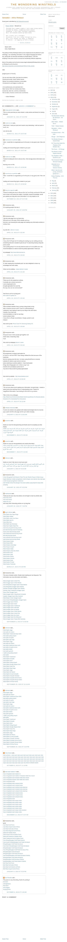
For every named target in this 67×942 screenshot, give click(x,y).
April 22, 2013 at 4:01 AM (16, 232)
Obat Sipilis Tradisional (9, 656)
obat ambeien (6, 755)
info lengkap (6, 887)
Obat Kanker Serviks (8, 558)
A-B (51, 36)
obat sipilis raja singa (8, 639)
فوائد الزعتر (23, 447)
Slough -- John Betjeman (58, 136)
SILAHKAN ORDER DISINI (31, 762)
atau (39, 479)
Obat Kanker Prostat (8, 562)
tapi (41, 479)
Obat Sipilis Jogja (7, 630)
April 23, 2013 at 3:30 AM (16, 298)
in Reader (63, 1)
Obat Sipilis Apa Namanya (10, 524)
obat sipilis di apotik (8, 637)
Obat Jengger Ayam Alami (10, 603)
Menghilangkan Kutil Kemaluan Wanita (13, 859)
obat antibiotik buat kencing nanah (12, 537)
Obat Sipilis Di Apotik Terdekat (11, 676)
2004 (51, 97)
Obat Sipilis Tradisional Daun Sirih (12, 634)
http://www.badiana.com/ (22, 376)
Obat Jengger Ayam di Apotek (11, 609)
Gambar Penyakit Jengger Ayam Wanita (14, 588)
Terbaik (8, 482)
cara (32, 479)
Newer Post (5, 14)
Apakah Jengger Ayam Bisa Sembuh (13, 596)
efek (42, 482)
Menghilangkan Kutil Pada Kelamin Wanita (14, 861)
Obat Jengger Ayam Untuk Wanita (12, 582)
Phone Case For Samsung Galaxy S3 (23, 323)
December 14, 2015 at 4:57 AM (17, 814)
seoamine (7, 420)
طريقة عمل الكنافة (8, 428)
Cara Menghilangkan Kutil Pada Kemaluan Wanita (16, 855)
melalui (14, 479)
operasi (35, 479)
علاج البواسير (9, 445)
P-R (61, 61)
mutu (21, 482)
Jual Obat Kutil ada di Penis (10, 828)
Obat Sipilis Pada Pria (9, 666)
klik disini (5, 881)
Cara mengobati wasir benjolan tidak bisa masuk (16, 777)
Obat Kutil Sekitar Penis (9, 832)
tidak (38, 477)
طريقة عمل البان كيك (18, 428)
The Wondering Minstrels (33, 4)
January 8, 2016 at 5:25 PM (16, 871)
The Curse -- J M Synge (57, 149)
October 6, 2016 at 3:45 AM (17, 892)
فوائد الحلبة (40, 445)
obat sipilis (6, 655)
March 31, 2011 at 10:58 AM (16, 167)
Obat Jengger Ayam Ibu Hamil (11, 615)
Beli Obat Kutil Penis (8, 863)
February (54, 188)
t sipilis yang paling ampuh (10, 653)
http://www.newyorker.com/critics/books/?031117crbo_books (18, 66)
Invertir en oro (8, 123)
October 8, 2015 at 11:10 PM (17, 765)
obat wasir (14, 755)
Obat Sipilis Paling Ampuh (10, 662)
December (54, 99)
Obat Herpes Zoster (8, 541)
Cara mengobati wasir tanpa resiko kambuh (14, 810)
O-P (51, 43)
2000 (51, 200)
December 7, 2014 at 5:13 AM (17, 452)
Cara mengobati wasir (9, 781)
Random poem (52, 22)
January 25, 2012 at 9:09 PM (17, 210)
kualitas (27, 482)
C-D (56, 36)
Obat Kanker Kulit (8, 552)
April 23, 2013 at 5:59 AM (16, 345)
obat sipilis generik (8, 651)
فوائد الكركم (29, 447)
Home (24, 14)
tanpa (39, 482)
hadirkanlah (8, 493)
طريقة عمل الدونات (39, 428)
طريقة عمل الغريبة (29, 428)
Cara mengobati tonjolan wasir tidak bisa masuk (16, 779)
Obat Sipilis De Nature (9, 672)
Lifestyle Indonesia (10, 407)
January (54, 190)
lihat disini (5, 885)
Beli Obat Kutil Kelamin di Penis (11, 867)
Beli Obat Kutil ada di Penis (10, 865)
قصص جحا (16, 447)
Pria (24, 477)
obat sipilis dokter (7, 649)
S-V (51, 64)
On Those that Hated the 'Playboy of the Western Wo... (58, 145)
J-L (51, 61)
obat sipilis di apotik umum (10, 647)
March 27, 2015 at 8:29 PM (16, 566)
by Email (55, 1)
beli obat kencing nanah (9, 535)
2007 (51, 90)
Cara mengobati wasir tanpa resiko (12, 800)
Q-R (56, 43)
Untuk (4, 477)
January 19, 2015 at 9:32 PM (17, 487)
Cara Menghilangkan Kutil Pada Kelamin (14, 840)
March (53, 185)
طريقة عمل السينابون (15, 464)
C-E (57, 57)
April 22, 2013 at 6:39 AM (16, 255)
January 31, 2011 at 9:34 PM (17, 117)
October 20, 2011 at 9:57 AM (17, 199)
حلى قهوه (23, 464)
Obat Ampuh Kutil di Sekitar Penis (12, 834)
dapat (4, 479)
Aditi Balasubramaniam (22, 21)
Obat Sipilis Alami (7, 660)
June (53, 113)
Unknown (7, 458)
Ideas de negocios (10, 190)
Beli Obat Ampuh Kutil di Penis (11, 869)
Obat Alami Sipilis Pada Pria (10, 526)
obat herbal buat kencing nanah (11, 539)
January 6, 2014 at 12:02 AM (17, 414)
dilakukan (9, 479)
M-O (56, 61)
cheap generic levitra (10, 110)
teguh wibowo (8, 512)
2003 (51, 193)
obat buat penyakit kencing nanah (12, 527)
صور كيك (15, 466)
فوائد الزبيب (6, 432)
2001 (51, 198)
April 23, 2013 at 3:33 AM (16, 326)
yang (31, 482)
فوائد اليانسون (36, 447)
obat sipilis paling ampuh (9, 635)
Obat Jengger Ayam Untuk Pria (11, 581)
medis (24, 479)
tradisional (20, 481)
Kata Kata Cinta (7, 497)
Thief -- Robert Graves (57, 126)
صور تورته (28, 464)
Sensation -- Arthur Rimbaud (12, 18)
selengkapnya (7, 883)
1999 (51, 202)
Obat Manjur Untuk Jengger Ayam (12, 598)
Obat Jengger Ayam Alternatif (11, 607)
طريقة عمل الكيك (23, 430)
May (53, 180)
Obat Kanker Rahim (8, 556)
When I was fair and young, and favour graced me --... (56, 171)
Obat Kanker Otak (8, 554)
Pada (21, 477)
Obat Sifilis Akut (7, 522)
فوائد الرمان (26, 445)
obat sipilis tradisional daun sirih (11, 645)
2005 (51, 95)
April (53, 183)
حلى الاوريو (41, 464)
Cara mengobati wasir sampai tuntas (13, 783)
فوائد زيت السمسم (18, 445)
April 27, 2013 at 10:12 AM (16, 401)
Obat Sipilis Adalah (8, 516)
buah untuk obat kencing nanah (11, 531)
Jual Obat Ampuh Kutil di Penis (11, 827)
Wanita (30, 477)
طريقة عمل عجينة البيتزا (12, 430)
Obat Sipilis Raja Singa (9, 668)
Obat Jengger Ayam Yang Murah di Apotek (14, 594)
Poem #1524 (9, 26)
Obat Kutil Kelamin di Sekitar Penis (12, 836)
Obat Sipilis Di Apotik (8, 658)
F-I (61, 57)
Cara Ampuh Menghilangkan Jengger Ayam (14, 600)
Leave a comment (26, 106)
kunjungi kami (7, 889)
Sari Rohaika (8, 877)
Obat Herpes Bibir (8, 543)
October (54, 104)
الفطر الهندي (35, 464)
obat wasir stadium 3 (10, 771)
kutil (4, 482)
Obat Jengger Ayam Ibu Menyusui (12, 617)
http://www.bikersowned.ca (18, 252)
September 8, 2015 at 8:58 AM (17, 621)
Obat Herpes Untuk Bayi (9, 545)
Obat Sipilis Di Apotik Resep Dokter (12, 679)
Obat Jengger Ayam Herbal (10, 602)
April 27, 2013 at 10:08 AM (16, 379)
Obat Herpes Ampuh (8, 547)
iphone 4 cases (15, 230)
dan (27, 477)
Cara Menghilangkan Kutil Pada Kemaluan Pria (15, 849)
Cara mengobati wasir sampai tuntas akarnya (15, 787)
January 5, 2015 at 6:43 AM (16, 468)
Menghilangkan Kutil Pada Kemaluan (13, 844)
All (61, 47)
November (54, 101)
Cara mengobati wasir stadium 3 (11, 774)
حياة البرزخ (6, 449)
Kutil (14, 477)
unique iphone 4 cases (22, 269)
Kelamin (17, 477)
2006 (51, 92)
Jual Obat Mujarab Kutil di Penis (11, 830)
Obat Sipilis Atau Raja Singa (10, 514)
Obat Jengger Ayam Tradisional (11, 605)
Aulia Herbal (8, 753)
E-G (61, 36)
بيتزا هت (31, 466)
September (55, 106)
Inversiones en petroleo (11, 139)
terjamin (35, 482)
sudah (4, 481)
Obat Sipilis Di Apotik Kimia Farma (12, 677)
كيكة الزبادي (25, 466)
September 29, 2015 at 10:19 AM (18, 684)
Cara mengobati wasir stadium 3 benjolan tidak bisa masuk (19, 775)
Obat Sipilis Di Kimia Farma (10, 681)
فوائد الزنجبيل (33, 445)
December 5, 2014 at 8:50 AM (17, 435)
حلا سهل (20, 466)
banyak (9, 481)
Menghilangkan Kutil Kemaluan (11, 851)
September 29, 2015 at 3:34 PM (18, 746)
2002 (51, 195)
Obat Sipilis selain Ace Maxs (10, 518)
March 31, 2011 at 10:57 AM (16, 133)
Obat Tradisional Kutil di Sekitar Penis (13, 838)
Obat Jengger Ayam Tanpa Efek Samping (14, 619)
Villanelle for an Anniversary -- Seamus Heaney (56, 165)
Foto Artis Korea (7, 499)
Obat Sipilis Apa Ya (8, 520)
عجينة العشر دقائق (8, 466)
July (53, 111)
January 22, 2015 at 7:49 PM (17, 506)
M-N (61, 40)
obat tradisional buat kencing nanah (12, 533)
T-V (51, 47)
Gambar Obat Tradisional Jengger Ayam (14, 590)
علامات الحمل (10, 447)
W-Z (56, 47)
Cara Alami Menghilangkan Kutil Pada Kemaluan (16, 846)
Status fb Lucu (7, 501)
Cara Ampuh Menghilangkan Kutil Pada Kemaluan (16, 842)
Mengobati (9, 477)
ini (36, 477)
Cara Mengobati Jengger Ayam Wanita (13, 586)
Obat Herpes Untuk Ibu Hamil (11, 550)
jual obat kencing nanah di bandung (12, 529)
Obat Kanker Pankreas (9, 564)
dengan (28, 479)
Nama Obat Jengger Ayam (10, 592)
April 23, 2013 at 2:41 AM (16, 272)
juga (44, 479)
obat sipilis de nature (8, 632)
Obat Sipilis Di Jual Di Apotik (10, 674)
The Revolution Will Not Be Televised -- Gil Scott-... (57, 117)
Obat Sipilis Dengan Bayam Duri (11, 664)
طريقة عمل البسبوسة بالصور (35, 430)
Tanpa (33, 477)
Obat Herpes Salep (8, 549)
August (54, 109)
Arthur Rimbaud (25, 42)
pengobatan (19, 479)
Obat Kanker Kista (8, 560)
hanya (41, 477)
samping (5, 484)
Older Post (43, 14)
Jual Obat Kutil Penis (8, 825)
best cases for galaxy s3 (9, 295)
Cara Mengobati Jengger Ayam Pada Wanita (15, 584)
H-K (51, 40)
